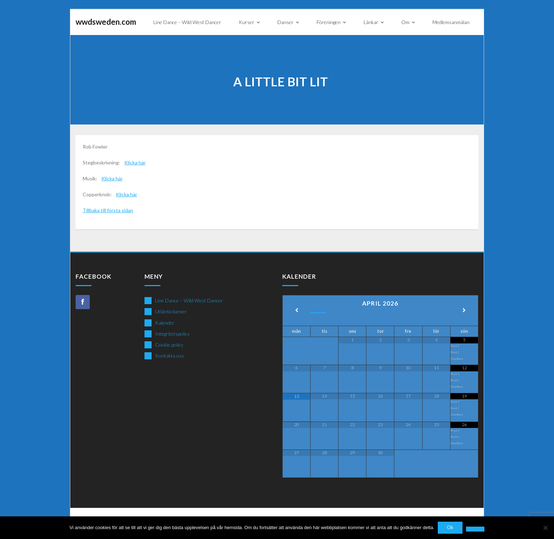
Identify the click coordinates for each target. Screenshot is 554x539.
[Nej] (545, 527)
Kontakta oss (169, 356)
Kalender (165, 323)
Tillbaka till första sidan (108, 210)
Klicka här (135, 163)
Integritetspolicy (172, 334)
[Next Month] (464, 311)
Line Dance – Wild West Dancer (189, 300)
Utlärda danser (171, 311)
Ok (450, 528)
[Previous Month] (297, 311)
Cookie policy (169, 345)
